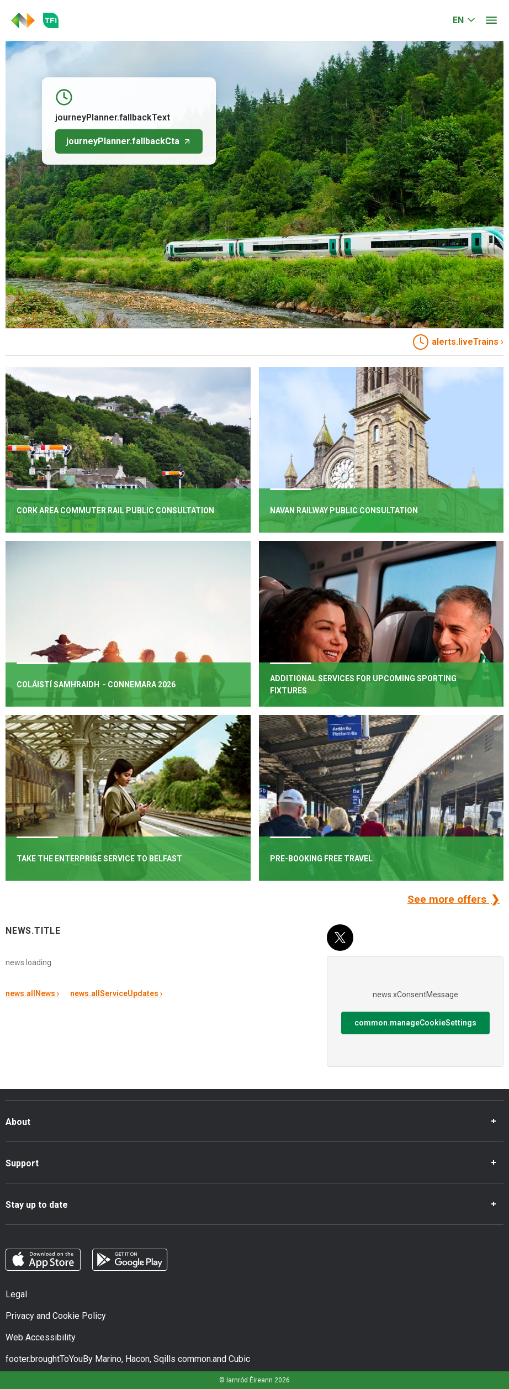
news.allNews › (32, 993)
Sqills (164, 1359)
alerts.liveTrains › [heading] (458, 342)
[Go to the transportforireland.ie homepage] (51, 20)
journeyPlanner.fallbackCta (129, 141)
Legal (16, 1294)
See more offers (448, 899)
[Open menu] (491, 20)
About (18, 1122)
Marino (108, 1359)
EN (458, 20)
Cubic (239, 1359)
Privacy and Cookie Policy (56, 1316)
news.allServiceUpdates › (116, 993)
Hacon (137, 1359)
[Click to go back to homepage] (23, 20)
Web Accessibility (41, 1337)
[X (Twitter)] (340, 937)
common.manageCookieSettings (415, 1022)
